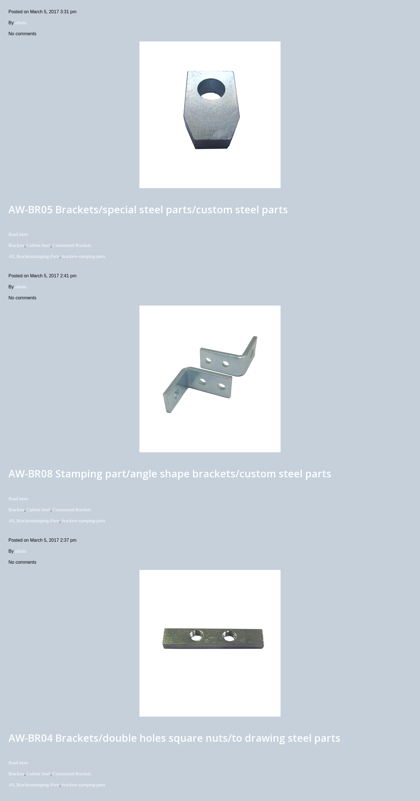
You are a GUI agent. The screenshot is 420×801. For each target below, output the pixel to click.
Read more (18, 234)
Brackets (16, 245)
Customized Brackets (72, 245)
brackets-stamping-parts (83, 256)
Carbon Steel (38, 245)
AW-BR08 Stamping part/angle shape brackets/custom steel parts (169, 473)
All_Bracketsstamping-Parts (33, 256)
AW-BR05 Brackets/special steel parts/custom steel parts (148, 209)
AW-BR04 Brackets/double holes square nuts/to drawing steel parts (174, 738)
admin (20, 22)
